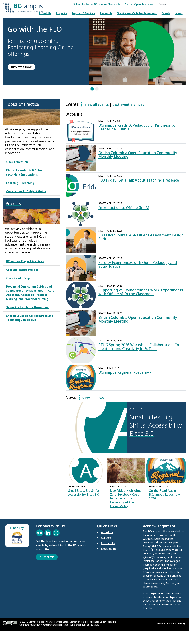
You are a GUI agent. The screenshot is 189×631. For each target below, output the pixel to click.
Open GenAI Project (20, 278)
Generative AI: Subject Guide (26, 191)
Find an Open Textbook (138, 4)
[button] (46, 51)
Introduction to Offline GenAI (123, 207)
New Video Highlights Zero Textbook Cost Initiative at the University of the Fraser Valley (125, 498)
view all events (97, 104)
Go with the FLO (35, 29)
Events (166, 13)
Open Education (17, 162)
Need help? (108, 549)
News (179, 13)
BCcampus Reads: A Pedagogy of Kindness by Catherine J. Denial (137, 127)
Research (106, 13)
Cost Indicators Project (22, 270)
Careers (106, 538)
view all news (93, 397)
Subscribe (47, 557)
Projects (61, 13)
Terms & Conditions (167, 623)
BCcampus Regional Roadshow (124, 372)
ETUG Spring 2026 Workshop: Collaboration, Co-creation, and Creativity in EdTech (139, 346)
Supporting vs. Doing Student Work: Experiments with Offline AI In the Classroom (140, 292)
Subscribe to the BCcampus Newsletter (97, 4)
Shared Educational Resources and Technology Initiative (29, 318)
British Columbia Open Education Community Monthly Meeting (137, 154)
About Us (45, 13)
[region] (94, 54)
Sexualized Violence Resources (27, 307)
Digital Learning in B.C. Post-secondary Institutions (25, 172)
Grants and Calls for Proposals (137, 13)
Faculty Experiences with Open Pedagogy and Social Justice (137, 264)
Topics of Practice (83, 13)
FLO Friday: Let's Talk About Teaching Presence (138, 180)
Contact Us (108, 543)
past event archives (128, 104)
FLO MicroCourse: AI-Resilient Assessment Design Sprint (141, 237)
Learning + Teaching (20, 183)
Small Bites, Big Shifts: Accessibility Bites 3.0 (84, 492)
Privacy (182, 623)
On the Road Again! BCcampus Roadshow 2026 (164, 494)
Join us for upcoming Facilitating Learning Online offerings (41, 47)
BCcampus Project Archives (25, 261)
